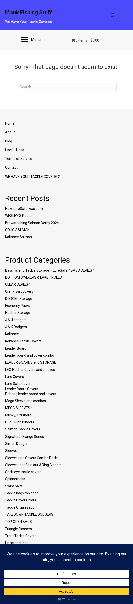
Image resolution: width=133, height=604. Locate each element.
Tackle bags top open (22, 493)
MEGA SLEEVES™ (18, 408)
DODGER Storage (18, 299)
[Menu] (31, 39)
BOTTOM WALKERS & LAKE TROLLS (33, 277)
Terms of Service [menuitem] (18, 159)
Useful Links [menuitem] (14, 150)
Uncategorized (16, 543)
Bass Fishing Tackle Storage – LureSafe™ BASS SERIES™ (49, 270)
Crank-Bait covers (19, 291)
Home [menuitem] (10, 123)
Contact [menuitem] (11, 167)
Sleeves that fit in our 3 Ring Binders (33, 465)
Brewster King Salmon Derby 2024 (32, 223)
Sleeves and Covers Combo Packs (32, 458)
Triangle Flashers (18, 529)
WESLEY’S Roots (18, 216)
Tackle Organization (21, 507)
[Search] (67, 87)
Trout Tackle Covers (20, 536)
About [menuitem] (10, 132)
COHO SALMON (17, 230)
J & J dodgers (16, 320)
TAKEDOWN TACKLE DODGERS (29, 514)
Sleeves (11, 451)
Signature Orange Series (24, 437)
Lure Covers (14, 377)
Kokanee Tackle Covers (23, 341)
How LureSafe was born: (24, 209)
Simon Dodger (16, 444)
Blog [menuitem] (8, 141)
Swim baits (14, 486)
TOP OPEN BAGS (18, 522)
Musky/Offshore (18, 415)
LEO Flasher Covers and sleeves (30, 370)
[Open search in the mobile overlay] (112, 15)
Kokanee (12, 334)
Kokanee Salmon (18, 237)
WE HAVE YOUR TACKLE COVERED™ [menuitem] (33, 177)
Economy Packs (17, 306)
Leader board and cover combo (29, 355)
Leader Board (15, 348)
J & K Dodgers (16, 327)
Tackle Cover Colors (20, 500)
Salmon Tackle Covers (22, 429)
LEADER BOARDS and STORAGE (30, 362)
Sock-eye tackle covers (23, 472)
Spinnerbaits (15, 479)
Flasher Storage (17, 313)
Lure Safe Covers (18, 384)
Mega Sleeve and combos (25, 401)
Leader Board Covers (21, 389)
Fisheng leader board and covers (30, 394)
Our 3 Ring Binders (19, 422)
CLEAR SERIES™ (17, 284)
